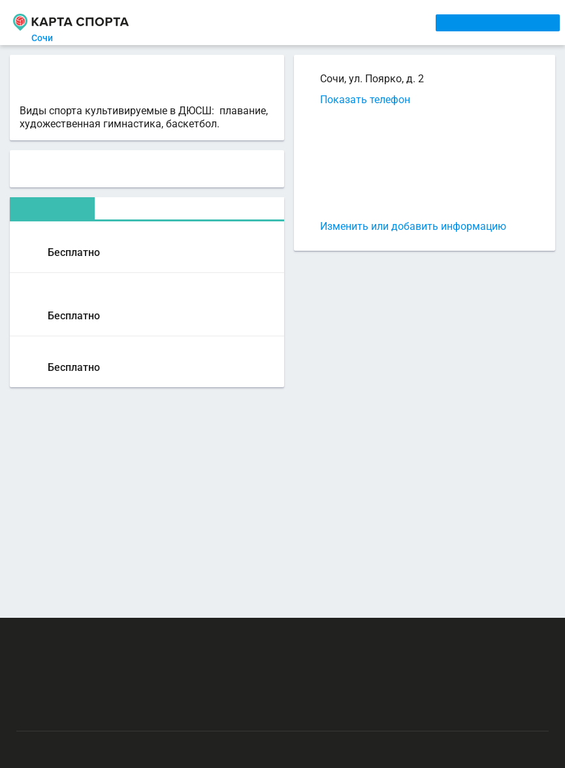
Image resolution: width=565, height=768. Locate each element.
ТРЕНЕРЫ (310, 22)
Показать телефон (365, 99)
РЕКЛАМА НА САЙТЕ (79, 636)
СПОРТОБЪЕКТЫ (380, 22)
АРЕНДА (262, 22)
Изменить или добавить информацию (413, 226)
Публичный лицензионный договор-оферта (111, 712)
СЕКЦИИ (216, 22)
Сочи (50, 38)
